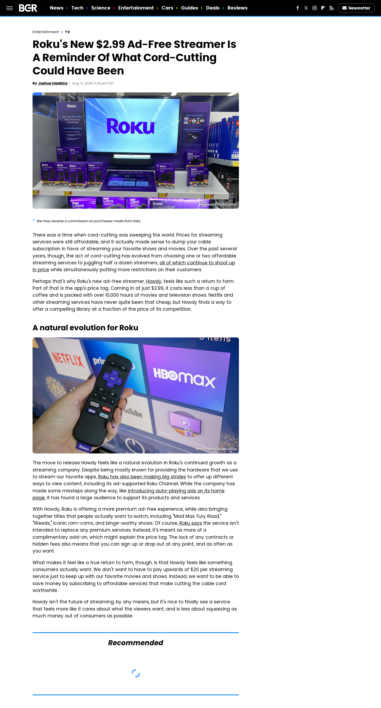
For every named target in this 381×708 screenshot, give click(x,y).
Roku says (190, 523)
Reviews (238, 8)
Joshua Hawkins (52, 83)
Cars (167, 8)
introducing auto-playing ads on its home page (129, 495)
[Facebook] (298, 8)
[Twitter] (306, 8)
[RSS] (331, 8)
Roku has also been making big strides (142, 477)
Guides (189, 8)
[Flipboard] (323, 8)
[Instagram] (314, 8)
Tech (77, 8)
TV (67, 32)
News (57, 8)
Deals (213, 8)
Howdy (153, 282)
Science (101, 8)
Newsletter (356, 8)
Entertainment (136, 8)
